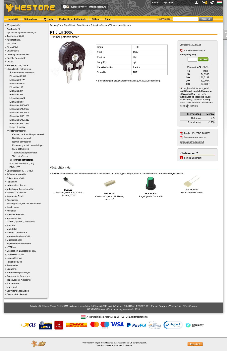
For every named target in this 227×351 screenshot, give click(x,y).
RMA (65, 306)
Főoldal (33, 306)
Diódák (10, 61)
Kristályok (11, 210)
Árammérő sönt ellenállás (22, 72)
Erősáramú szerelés (16, 174)
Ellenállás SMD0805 (19, 112)
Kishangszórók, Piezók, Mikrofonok (24, 203)
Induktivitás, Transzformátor (20, 189)
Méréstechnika (14, 218)
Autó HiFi (11, 43)
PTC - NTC (15, 167)
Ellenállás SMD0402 (19, 105)
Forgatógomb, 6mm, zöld (151, 187)
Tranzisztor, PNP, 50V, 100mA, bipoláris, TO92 (68, 186)
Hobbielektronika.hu (16, 185)
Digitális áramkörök (16, 58)
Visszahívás (175, 306)
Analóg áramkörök (16, 36)
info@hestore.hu (97, 7)
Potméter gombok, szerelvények (28, 145)
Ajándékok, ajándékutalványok (21, 32)
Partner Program (159, 306)
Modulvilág (12, 229)
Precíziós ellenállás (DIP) (22, 163)
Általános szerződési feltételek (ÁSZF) (88, 306)
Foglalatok (12, 181)
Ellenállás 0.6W (17, 83)
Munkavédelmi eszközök (19, 236)
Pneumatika (12, 265)
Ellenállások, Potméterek (19, 69)
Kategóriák (12, 19)
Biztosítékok (13, 47)
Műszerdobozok (14, 240)
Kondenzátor (13, 207)
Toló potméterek (20, 156)
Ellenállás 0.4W (17, 80)
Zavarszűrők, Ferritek (17, 294)
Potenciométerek (18, 131)
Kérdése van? (78, 7)
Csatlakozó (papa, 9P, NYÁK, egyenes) (109, 188)
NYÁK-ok (11, 247)
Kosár (48, 19)
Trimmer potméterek (22, 160)
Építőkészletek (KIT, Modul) (20, 171)
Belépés (156, 2)
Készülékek (12, 200)
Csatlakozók (13, 50)
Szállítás (43, 306)
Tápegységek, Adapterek (19, 280)
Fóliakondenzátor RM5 (192, 185)
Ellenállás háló (17, 102)
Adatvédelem (115, 306)
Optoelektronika (14, 258)
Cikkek (95, 19)
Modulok (11, 225)
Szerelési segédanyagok (19, 272)
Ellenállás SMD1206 (19, 116)
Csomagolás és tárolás (18, 54)
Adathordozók (13, 29)
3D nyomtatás (13, 25)
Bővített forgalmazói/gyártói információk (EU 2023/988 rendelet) (129, 81)
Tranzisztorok (13, 283)
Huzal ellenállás (17, 127)
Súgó (108, 19)
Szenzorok (12, 269)
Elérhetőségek (190, 306)
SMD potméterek (20, 149)
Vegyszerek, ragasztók (18, 291)
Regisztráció (168, 2)
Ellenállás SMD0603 (19, 109)
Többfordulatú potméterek (24, 152)
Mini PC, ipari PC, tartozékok (21, 221)
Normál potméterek (21, 142)
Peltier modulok (14, 262)
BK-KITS (128, 306)
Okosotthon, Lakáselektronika (21, 251)
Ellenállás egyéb (18, 98)
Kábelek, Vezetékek (16, 192)
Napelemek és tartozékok (19, 243)
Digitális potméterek (22, 138)
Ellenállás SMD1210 (19, 120)
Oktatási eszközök (16, 254)
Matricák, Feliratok (16, 214)
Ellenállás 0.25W (18, 76)
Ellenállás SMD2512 (19, 123)
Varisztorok (12, 287)
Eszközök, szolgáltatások (72, 19)
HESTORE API (142, 306)
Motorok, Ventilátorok (17, 232)
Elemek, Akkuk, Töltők (17, 65)
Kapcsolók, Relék (15, 196)
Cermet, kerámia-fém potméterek (28, 134)
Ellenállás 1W (16, 87)
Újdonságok (30, 19)
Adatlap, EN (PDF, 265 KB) (197, 133)
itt (124, 345)
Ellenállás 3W (16, 94)
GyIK (59, 306)
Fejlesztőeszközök (16, 178)
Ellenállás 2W (16, 91)
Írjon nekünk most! (193, 158)
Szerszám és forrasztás (18, 276)
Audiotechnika (14, 40)
